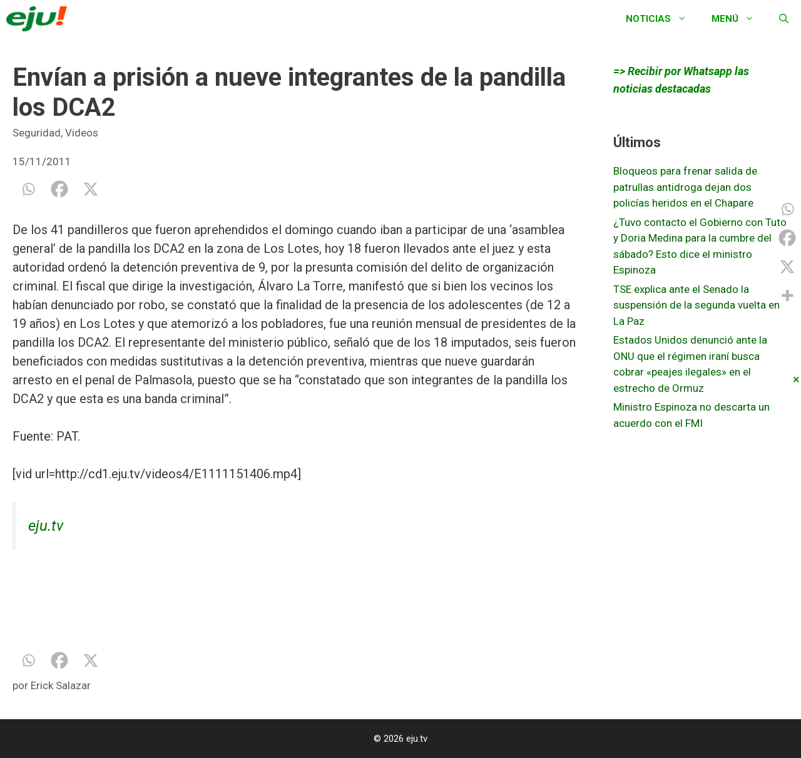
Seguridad (37, 132)
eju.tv (45, 526)
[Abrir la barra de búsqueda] (784, 19)
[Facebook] (59, 189)
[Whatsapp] (28, 189)
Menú (739, 19)
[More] (787, 295)
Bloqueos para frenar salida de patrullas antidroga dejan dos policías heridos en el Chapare (685, 187)
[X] (90, 189)
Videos (81, 132)
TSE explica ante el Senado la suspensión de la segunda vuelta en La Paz (696, 305)
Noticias (662, 19)
